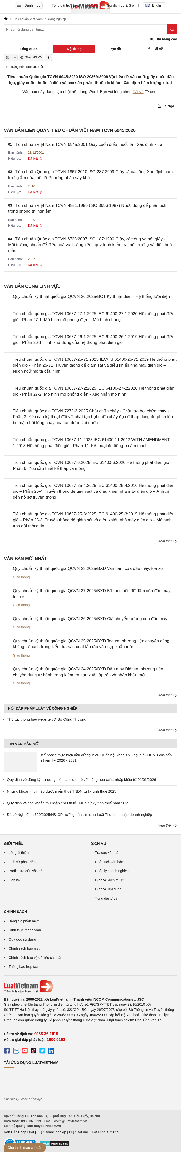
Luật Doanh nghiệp (51, 1132)
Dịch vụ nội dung (108, 889)
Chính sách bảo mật (24, 948)
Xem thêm (167, 541)
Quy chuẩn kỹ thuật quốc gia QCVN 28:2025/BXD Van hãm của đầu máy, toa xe (88, 568)
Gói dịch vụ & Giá (120, 5)
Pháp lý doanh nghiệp (112, 871)
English (154, 5)
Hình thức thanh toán (25, 930)
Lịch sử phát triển (22, 862)
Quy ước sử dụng (22, 939)
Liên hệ (14, 880)
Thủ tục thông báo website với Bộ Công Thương (46, 719)
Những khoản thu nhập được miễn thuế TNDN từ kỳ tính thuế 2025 (61, 791)
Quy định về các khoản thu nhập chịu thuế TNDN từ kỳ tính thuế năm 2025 (68, 803)
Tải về (138, 92)
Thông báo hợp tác (23, 967)
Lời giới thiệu (19, 853)
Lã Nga (165, 106)
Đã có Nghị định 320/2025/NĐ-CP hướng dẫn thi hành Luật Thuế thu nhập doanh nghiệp (79, 814)
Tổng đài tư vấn (107, 898)
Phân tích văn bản (109, 862)
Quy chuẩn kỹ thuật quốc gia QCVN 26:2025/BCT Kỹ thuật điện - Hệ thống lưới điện (91, 296)
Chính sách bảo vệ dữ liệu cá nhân (35, 958)
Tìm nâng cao (163, 39)
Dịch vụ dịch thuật (109, 880)
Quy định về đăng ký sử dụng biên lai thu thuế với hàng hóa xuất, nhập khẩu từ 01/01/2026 (81, 779)
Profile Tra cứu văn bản (26, 871)
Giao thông (21, 577)
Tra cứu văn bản (107, 853)
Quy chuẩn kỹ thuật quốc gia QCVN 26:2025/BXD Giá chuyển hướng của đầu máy (90, 618)
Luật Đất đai (78, 1132)
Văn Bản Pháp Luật (19, 1132)
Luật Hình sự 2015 (104, 1132)
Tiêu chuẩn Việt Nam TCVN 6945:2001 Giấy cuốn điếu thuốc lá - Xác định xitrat (89, 144)
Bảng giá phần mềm (24, 921)
